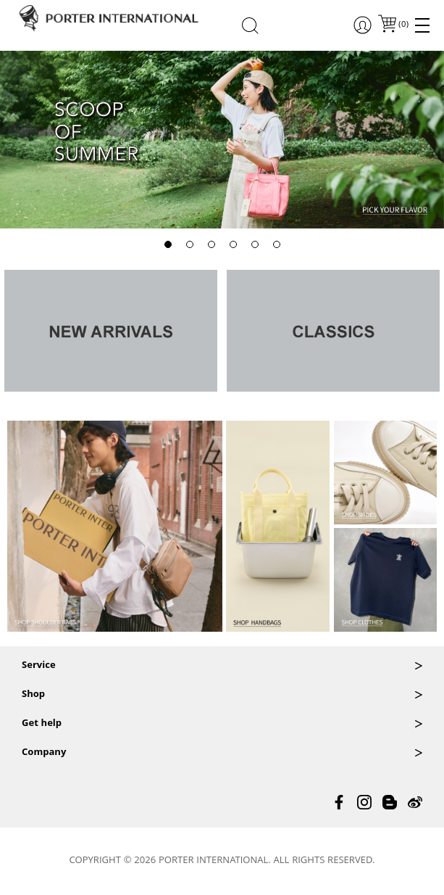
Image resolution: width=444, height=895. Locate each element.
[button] (168, 244)
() (402, 25)
